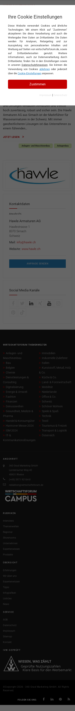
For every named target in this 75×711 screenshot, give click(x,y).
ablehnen (44, 69)
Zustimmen (37, 84)
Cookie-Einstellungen (29, 73)
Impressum (45, 95)
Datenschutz (60, 95)
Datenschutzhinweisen (35, 64)
